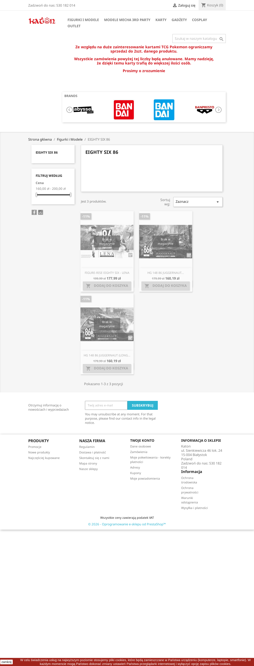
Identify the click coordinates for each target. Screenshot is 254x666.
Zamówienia (138, 452)
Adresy (135, 467)
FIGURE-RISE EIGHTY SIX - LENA (107, 273)
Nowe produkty (39, 452)
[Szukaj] (199, 38)
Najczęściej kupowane (44, 458)
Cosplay (199, 19)
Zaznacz (198, 201)
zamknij (6, 662)
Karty (161, 19)
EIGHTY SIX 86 (47, 152)
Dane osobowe (140, 446)
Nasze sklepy (88, 469)
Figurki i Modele (83, 19)
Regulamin (87, 447)
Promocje (34, 447)
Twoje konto (142, 440)
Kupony (135, 473)
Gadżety (179, 19)
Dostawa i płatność (92, 452)
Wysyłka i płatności (194, 508)
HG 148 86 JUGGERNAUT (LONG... (107, 355)
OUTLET (74, 26)
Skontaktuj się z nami (94, 458)
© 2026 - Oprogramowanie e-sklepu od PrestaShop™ (127, 524)
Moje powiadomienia (145, 478)
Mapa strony (88, 463)
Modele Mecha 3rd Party (127, 19)
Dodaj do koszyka (107, 286)
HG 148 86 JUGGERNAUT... (165, 273)
